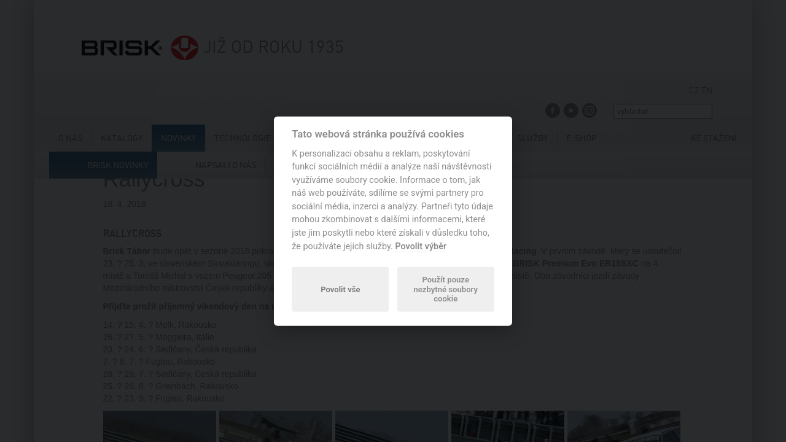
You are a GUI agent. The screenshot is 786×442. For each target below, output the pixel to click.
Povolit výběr (420, 246)
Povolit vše (340, 288)
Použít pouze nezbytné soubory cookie (445, 289)
